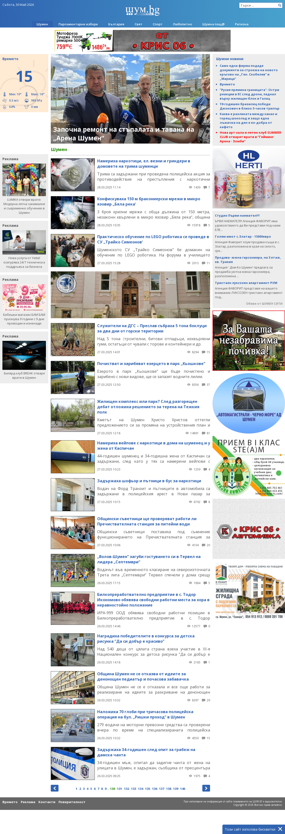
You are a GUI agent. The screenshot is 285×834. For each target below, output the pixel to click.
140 (182, 788)
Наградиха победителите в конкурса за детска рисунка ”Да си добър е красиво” (146, 638)
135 (147, 788)
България (116, 24)
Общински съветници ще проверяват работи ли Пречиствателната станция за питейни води (147, 521)
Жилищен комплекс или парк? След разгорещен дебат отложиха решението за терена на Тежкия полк (148, 407)
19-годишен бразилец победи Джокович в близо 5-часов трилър (249, 106)
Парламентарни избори (78, 24)
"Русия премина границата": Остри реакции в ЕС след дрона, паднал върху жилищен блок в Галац (249, 94)
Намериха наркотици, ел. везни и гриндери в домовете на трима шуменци (143, 163)
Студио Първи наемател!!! (237, 215)
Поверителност (72, 802)
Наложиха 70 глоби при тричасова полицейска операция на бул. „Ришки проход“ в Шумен (145, 714)
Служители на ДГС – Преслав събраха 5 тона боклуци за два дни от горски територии (152, 328)
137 (161, 788)
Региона (241, 24)
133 (133, 788)
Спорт (157, 24)
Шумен (42, 24)
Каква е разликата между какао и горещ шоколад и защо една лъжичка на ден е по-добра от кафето (248, 120)
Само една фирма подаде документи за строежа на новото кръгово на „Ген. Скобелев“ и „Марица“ (249, 72)
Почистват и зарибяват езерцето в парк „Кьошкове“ (151, 363)
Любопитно (182, 24)
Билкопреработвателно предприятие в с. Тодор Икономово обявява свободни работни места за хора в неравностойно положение (153, 600)
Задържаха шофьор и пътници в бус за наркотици (149, 480)
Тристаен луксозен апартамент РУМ (246, 283)
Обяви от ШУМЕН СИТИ (264, 304)
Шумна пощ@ (213, 24)
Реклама (28, 802)
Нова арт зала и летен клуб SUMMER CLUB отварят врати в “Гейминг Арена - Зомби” (250, 136)
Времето (227, 84)
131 (119, 788)
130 (112, 788)
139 (175, 788)
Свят (138, 24)
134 (140, 788)
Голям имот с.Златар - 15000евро (243, 236)
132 (126, 788)
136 (154, 788)
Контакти (46, 802)
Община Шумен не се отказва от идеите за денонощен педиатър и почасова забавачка (143, 676)
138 (168, 788)
